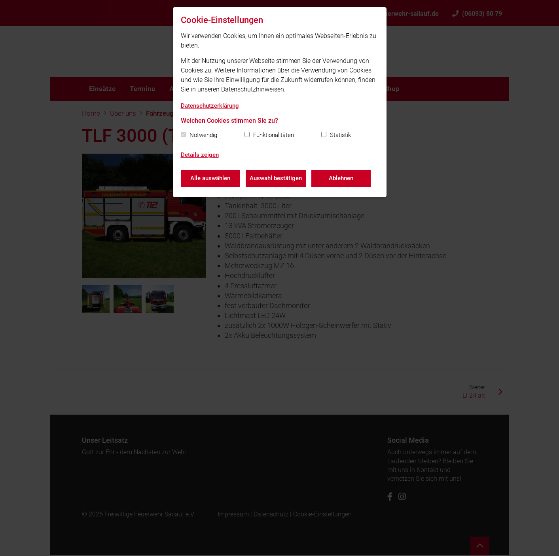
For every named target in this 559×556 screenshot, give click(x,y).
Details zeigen (200, 154)
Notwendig (203, 135)
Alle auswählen (210, 178)
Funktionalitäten (273, 135)
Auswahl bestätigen (276, 178)
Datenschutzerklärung (210, 105)
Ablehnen (342, 178)
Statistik (340, 135)
